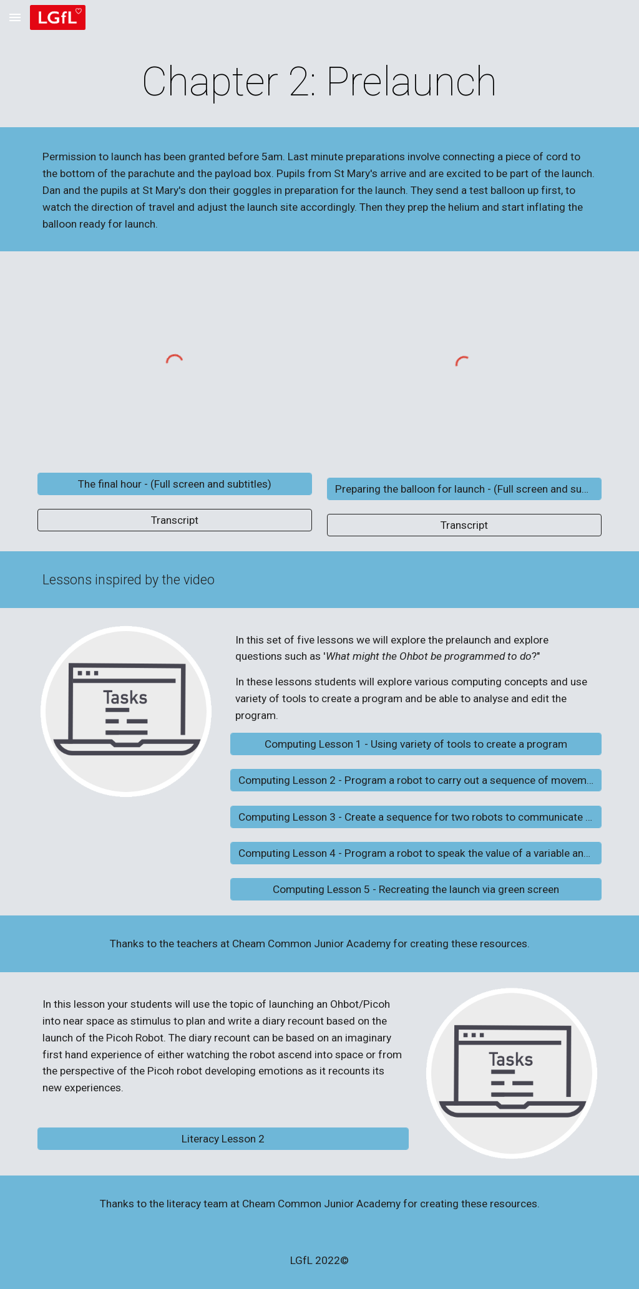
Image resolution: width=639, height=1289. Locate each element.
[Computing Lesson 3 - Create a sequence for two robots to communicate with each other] (416, 816)
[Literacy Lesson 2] (223, 1139)
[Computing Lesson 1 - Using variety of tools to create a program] (416, 744)
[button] (15, 17)
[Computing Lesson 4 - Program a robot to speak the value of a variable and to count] (416, 853)
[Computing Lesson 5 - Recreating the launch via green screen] (416, 889)
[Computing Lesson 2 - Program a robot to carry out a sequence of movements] (416, 780)
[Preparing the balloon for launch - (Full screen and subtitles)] (465, 488)
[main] (319, 82)
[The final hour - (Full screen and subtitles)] (175, 483)
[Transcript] (175, 520)
